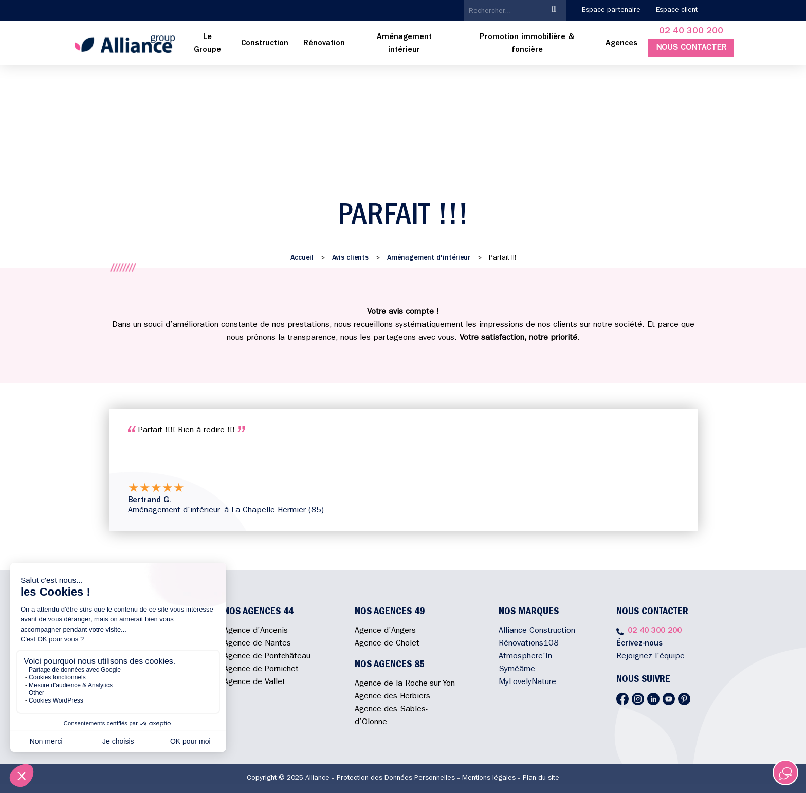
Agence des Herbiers (392, 697)
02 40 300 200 (691, 31)
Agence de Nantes (257, 644)
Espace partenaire (611, 10)
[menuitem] (208, 44)
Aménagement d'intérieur (428, 258)
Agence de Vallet (254, 682)
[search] (502, 11)
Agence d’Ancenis (256, 631)
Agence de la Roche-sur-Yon (405, 684)
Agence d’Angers (385, 631)
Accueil (302, 258)
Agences (621, 44)
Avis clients (350, 258)
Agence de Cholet (387, 644)
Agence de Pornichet (261, 670)
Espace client (677, 10)
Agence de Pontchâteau (267, 657)
